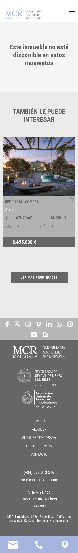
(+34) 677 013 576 (39, 472)
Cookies (29, 521)
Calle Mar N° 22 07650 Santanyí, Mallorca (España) (39, 499)
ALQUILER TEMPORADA (39, 437)
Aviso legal (47, 517)
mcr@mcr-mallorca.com (39, 479)
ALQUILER (39, 429)
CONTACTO (39, 454)
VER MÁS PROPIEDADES (39, 278)
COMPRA (39, 421)
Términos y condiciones (53, 521)
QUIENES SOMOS (39, 446)
